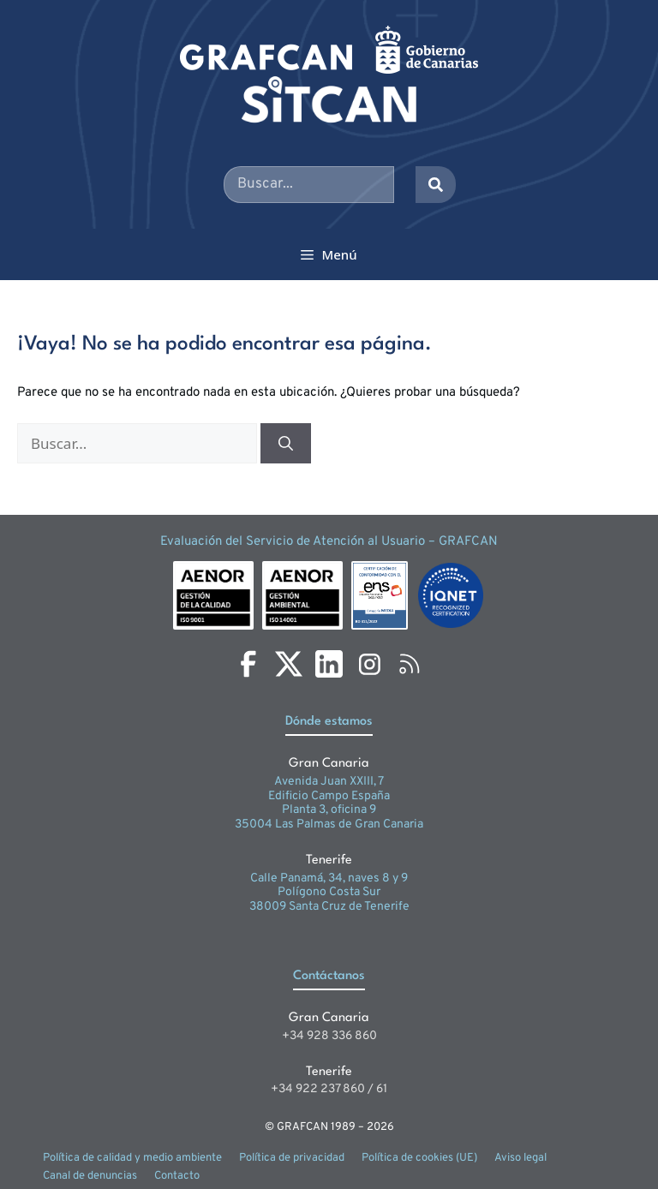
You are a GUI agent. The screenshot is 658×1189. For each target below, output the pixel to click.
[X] (288, 664)
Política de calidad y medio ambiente (132, 1158)
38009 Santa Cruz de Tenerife (329, 906)
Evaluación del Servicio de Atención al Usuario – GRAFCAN (329, 542)
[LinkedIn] (329, 664)
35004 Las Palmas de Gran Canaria (329, 824)
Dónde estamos (329, 721)
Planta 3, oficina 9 (329, 810)
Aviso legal (520, 1158)
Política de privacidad (291, 1158)
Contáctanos (329, 976)
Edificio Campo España (329, 796)
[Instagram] (369, 664)
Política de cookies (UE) (419, 1158)
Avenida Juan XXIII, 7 (329, 781)
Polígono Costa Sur (329, 892)
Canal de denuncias (90, 1176)
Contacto (177, 1176)
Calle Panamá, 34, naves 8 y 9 (329, 878)
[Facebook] (248, 664)
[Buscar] (285, 443)
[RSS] (409, 664)
